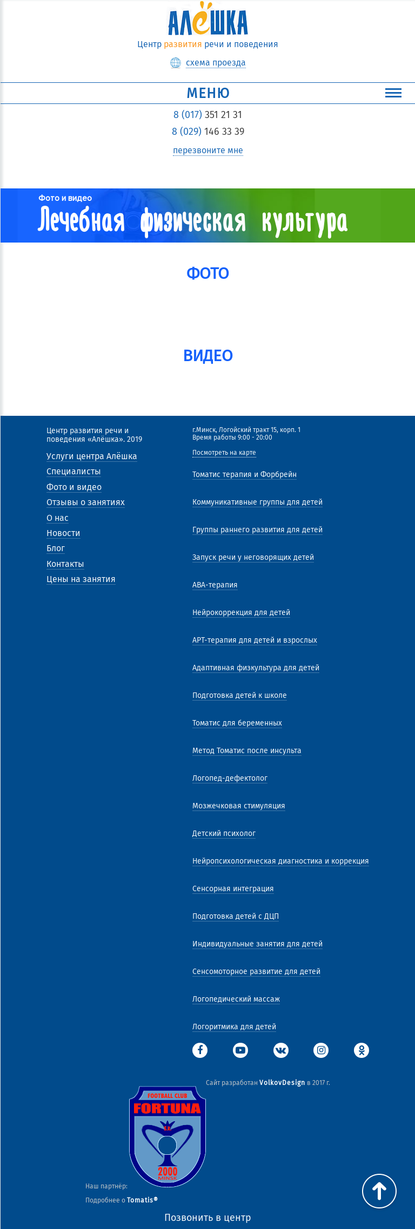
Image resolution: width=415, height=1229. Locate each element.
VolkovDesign (282, 1083)
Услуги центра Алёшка (91, 456)
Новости (63, 533)
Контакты (65, 564)
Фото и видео (74, 487)
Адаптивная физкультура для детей (255, 667)
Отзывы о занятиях (85, 502)
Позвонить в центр (207, 1218)
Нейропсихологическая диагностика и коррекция (280, 861)
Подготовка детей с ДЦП (235, 916)
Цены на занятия (81, 579)
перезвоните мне (208, 150)
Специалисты (73, 471)
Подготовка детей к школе (239, 695)
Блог (55, 548)
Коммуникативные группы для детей (257, 502)
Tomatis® (142, 1200)
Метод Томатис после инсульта (247, 750)
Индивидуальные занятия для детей (257, 944)
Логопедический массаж (236, 999)
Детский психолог (224, 833)
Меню (294, 93)
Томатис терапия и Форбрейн (244, 474)
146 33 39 (208, 132)
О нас (57, 518)
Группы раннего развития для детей (257, 529)
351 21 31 (207, 115)
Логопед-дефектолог (229, 778)
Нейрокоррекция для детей (241, 612)
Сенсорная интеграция (233, 888)
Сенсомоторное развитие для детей (256, 971)
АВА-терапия (215, 585)
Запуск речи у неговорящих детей (253, 557)
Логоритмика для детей (234, 1026)
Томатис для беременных (237, 723)
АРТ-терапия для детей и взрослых (254, 640)
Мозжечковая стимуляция (238, 805)
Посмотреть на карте (224, 452)
